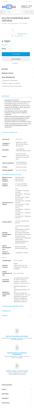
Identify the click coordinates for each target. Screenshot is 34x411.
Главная (4, 23)
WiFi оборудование (13, 23)
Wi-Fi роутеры (23, 23)
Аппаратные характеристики (9, 132)
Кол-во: (4, 48)
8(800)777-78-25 (26, 6)
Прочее (4, 257)
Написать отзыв (22, 33)
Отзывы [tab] (17, 315)
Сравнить (15, 63)
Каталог (1, 12)
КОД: (12, 36)
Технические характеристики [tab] (17, 306)
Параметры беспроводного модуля (11, 174)
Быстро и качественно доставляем (17, 336)
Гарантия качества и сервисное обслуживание (17, 353)
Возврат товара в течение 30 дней (17, 371)
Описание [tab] (17, 96)
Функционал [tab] (17, 311)
